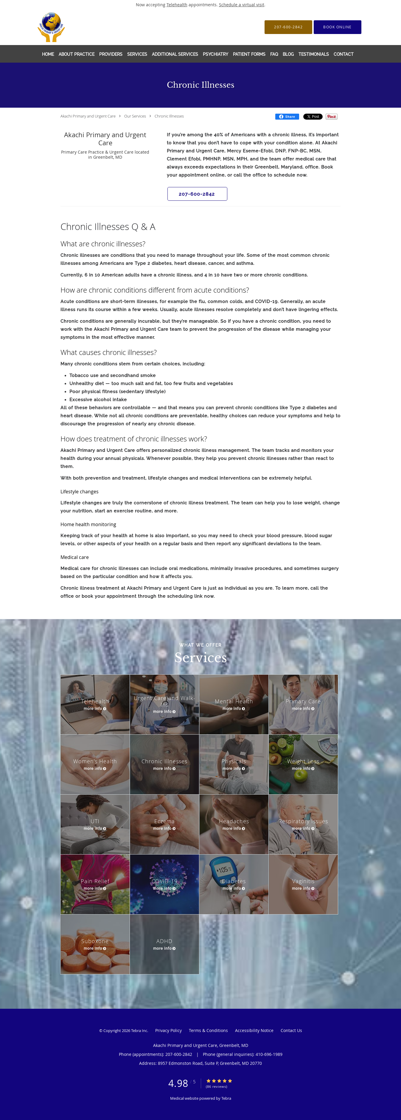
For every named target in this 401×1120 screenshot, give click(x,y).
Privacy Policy (168, 1030)
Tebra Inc (139, 1030)
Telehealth (177, 4)
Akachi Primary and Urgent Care (88, 116)
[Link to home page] (57, 27)
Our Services (135, 116)
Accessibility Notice (254, 1030)
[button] (337, 27)
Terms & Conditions (208, 1030)
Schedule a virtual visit (241, 4)
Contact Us (291, 1030)
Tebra (226, 1098)
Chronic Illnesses (169, 116)
